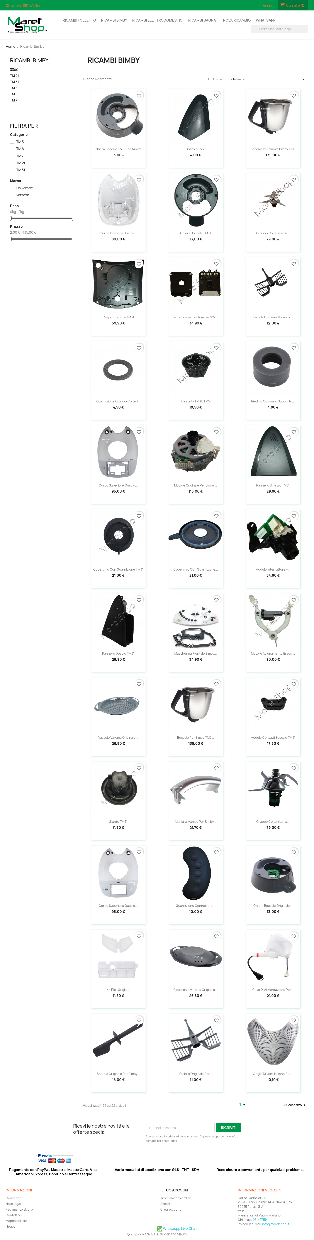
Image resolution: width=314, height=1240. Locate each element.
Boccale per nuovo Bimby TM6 (273, 149)
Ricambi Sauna (202, 20)
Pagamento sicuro (19, 1209)
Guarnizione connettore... (195, 906)
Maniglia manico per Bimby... (195, 821)
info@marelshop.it (275, 1224)
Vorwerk (22, 195)
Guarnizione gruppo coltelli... (118, 401)
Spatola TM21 (195, 149)
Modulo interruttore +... (273, 569)
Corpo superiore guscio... (118, 485)
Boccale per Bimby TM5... (195, 737)
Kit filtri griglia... (118, 990)
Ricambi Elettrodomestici (157, 20)
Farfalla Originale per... (195, 1074)
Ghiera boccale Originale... (272, 906)
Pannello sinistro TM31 (273, 485)
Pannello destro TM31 (118, 653)
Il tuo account (175, 1190)
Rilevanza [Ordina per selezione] (268, 79)
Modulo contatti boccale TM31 (273, 737)
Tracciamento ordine (175, 1198)
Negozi (11, 1226)
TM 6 (14, 94)
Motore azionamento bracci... (273, 653)
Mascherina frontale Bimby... (195, 653)
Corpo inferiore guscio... (118, 233)
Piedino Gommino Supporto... (273, 401)
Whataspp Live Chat (177, 1228)
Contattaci (14, 1215)
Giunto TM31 (118, 821)
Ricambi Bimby (114, 20)
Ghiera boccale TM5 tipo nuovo (118, 149)
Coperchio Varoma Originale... (195, 990)
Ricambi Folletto (79, 20)
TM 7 (13, 100)
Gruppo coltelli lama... (273, 821)
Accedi (165, 1204)
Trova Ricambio (236, 20)
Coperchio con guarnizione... (195, 569)
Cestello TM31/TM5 (195, 401)
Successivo (295, 1105)
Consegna (13, 1198)
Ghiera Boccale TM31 (195, 233)
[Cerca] (279, 29)
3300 (14, 70)
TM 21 (14, 76)
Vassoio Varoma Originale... (118, 737)
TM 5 (13, 88)
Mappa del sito (16, 1221)
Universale (24, 188)
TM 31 (14, 82)
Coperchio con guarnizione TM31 (118, 569)
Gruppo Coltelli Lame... (273, 233)
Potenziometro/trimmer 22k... (195, 317)
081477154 (31, 5)
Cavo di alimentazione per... (273, 990)
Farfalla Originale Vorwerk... (273, 317)
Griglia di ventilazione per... (273, 1074)
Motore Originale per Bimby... (195, 485)
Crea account (170, 1209)
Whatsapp (265, 20)
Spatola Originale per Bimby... (118, 1074)
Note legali (13, 1204)
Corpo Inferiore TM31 (118, 317)
